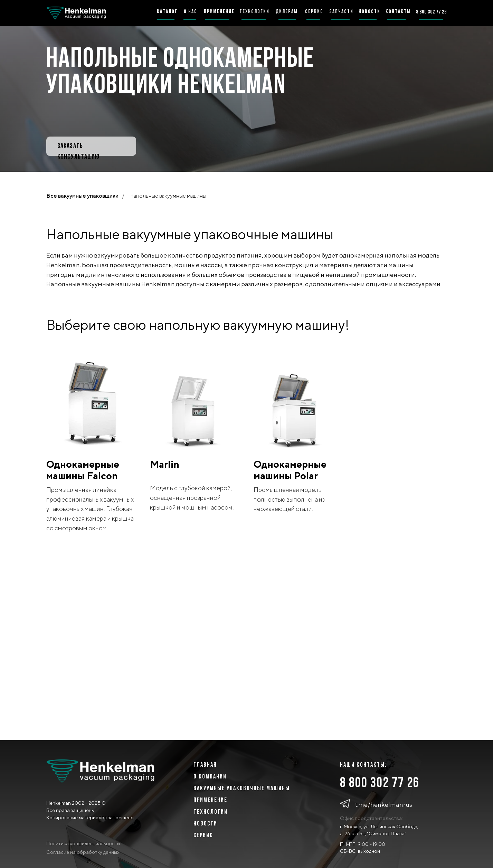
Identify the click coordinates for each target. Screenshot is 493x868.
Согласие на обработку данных (83, 852)
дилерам (287, 12)
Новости (205, 824)
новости (369, 12)
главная (205, 765)
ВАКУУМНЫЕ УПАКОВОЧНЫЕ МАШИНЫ (241, 788)
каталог (167, 12)
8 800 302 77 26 (379, 783)
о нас (190, 12)
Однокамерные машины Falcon (82, 470)
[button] (91, 146)
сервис (314, 12)
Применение (210, 800)
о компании (210, 777)
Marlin (164, 464)
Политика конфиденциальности (83, 843)
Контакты (398, 12)
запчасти (341, 12)
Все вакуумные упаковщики (82, 196)
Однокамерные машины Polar (290, 470)
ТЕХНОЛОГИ (208, 812)
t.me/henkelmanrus (383, 804)
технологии (254, 12)
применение (219, 12)
